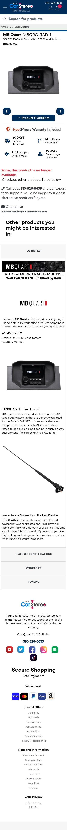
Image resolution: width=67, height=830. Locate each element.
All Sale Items (33, 726)
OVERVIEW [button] (34, 251)
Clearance (33, 712)
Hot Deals (33, 717)
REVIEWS (33, 582)
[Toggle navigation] (5, 7)
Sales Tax (33, 807)
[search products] (34, 19)
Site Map (33, 788)
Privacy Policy (33, 802)
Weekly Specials (34, 736)
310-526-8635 (54, 3)
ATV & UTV (6, 27)
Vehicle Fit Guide (33, 764)
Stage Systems (22, 27)
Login (50, 8)
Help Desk (33, 774)
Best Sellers (33, 731)
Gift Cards (33, 769)
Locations (33, 783)
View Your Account (33, 755)
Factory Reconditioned (33, 740)
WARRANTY (33, 568)
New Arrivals (33, 722)
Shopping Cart (33, 760)
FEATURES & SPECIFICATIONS (33, 554)
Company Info (33, 778)
